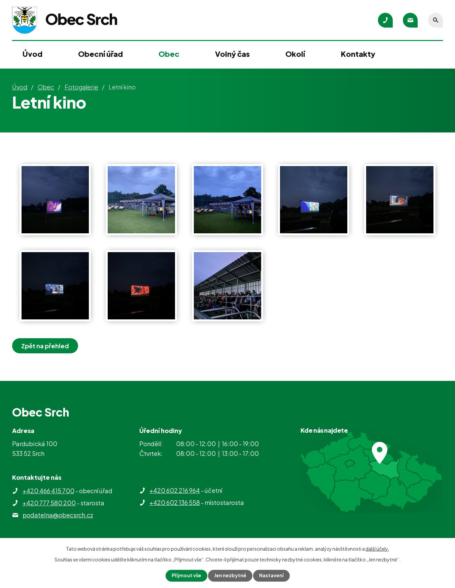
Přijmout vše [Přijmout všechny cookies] (186, 576)
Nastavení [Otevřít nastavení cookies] (271, 576)
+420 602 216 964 (174, 490)
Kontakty (358, 53)
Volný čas (232, 53)
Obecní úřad (100, 53)
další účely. (377, 549)
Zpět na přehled (45, 346)
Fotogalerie (81, 87)
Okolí (295, 53)
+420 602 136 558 (174, 502)
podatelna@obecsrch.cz (58, 515)
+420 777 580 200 (49, 503)
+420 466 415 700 (48, 491)
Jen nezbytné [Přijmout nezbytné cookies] (230, 576)
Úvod (32, 53)
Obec (169, 53)
